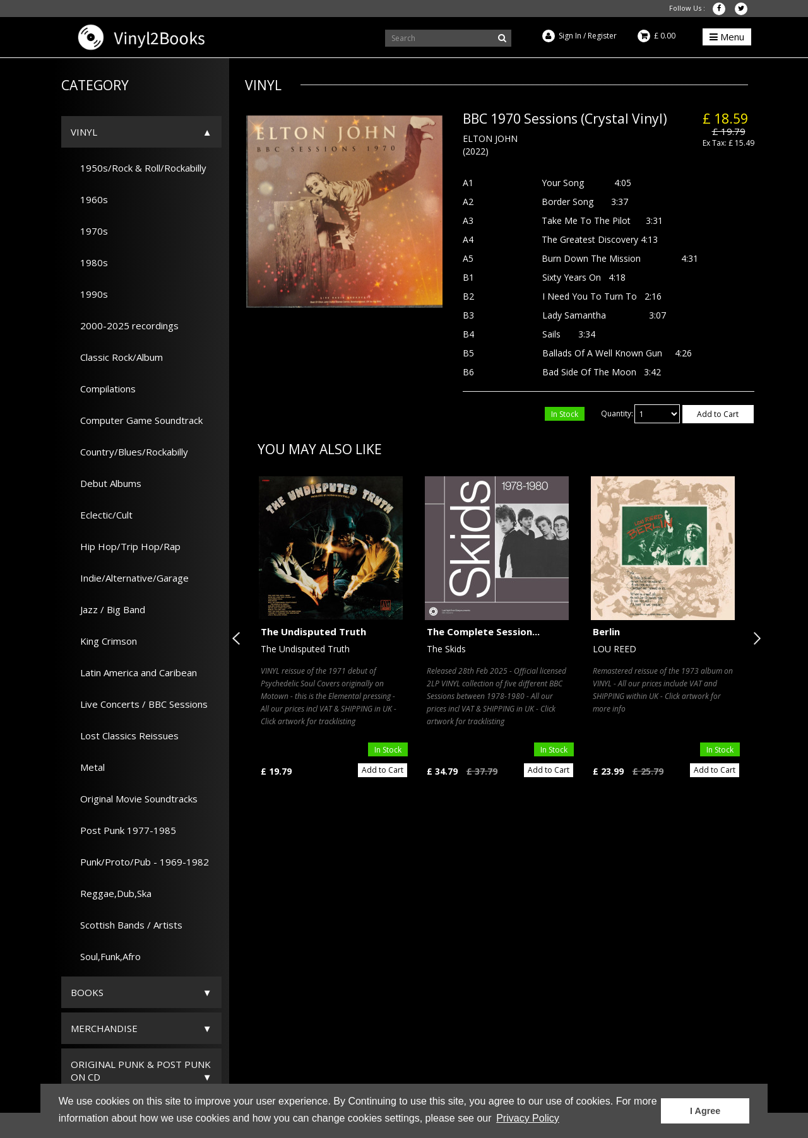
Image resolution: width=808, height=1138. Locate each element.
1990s (89, 294)
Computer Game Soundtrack (137, 420)
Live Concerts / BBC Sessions (139, 704)
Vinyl (84, 132)
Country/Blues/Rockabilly (129, 451)
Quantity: (617, 413)
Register (602, 35)
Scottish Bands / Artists (126, 924)
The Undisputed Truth (313, 631)
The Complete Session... (483, 631)
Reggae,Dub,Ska (111, 893)
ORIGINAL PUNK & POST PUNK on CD (141, 1070)
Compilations (103, 388)
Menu (727, 36)
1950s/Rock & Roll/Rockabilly (138, 167)
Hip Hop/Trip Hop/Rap (126, 546)
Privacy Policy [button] (527, 1118)
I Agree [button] (705, 1111)
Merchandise (104, 1028)
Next (754, 638)
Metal (88, 767)
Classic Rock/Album (117, 357)
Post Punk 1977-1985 (123, 830)
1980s (89, 262)
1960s (89, 199)
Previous (238, 638)
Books (87, 992)
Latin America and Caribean (134, 672)
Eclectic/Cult (102, 514)
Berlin (606, 631)
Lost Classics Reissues (125, 735)
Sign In (570, 35)
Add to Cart (718, 414)
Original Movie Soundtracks (134, 798)
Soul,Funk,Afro (106, 956)
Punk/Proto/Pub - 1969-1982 (140, 861)
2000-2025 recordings (125, 325)
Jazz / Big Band (108, 609)
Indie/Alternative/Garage (130, 578)
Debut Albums (106, 483)
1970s (89, 231)
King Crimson (104, 641)
